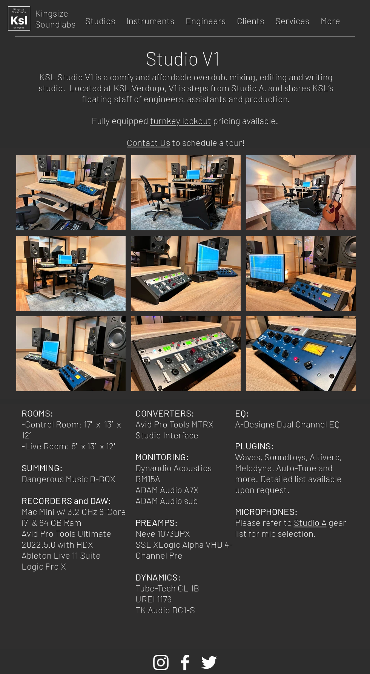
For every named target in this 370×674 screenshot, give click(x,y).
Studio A (310, 522)
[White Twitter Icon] (209, 662)
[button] (100, 20)
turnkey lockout (180, 120)
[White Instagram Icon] (160, 662)
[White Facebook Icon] (185, 662)
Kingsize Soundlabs (55, 18)
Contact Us (148, 142)
